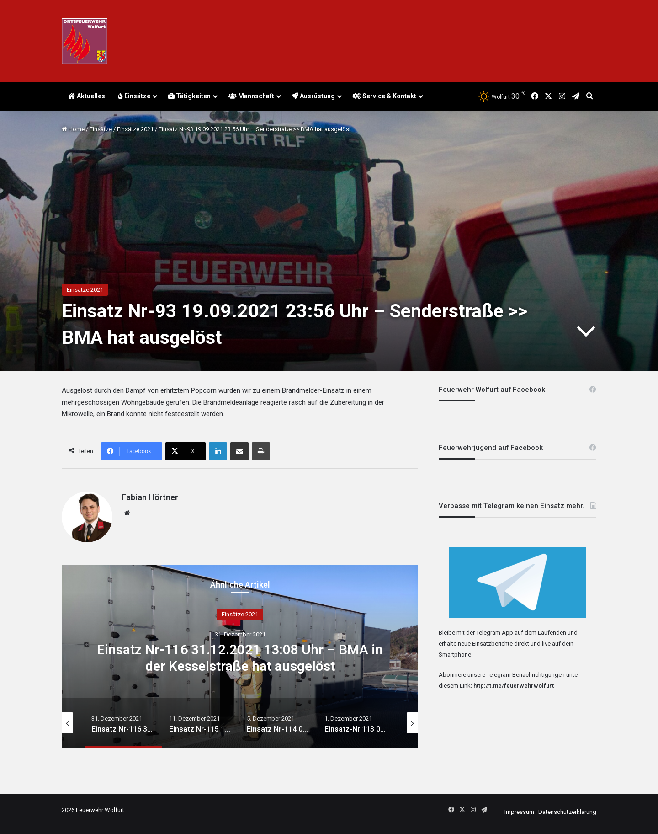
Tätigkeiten (189, 96)
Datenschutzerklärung (567, 811)
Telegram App (494, 632)
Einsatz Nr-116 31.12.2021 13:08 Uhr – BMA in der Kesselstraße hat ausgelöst (240, 657)
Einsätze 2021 (135, 129)
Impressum (519, 811)
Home (73, 129)
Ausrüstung (313, 96)
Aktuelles (86, 96)
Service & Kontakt (384, 96)
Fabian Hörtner (150, 497)
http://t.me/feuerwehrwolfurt (513, 685)
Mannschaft (251, 96)
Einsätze (134, 96)
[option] (240, 656)
